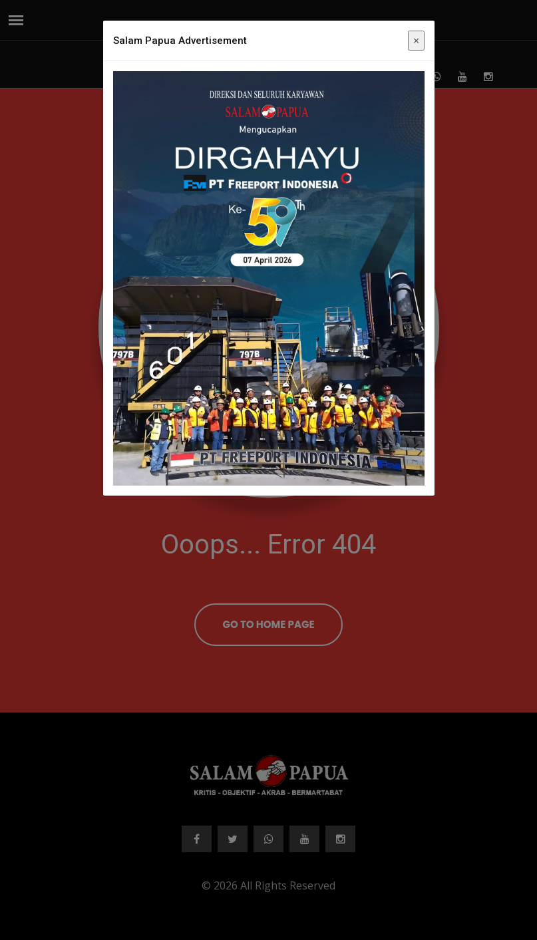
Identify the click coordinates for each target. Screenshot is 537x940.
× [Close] (416, 40)
